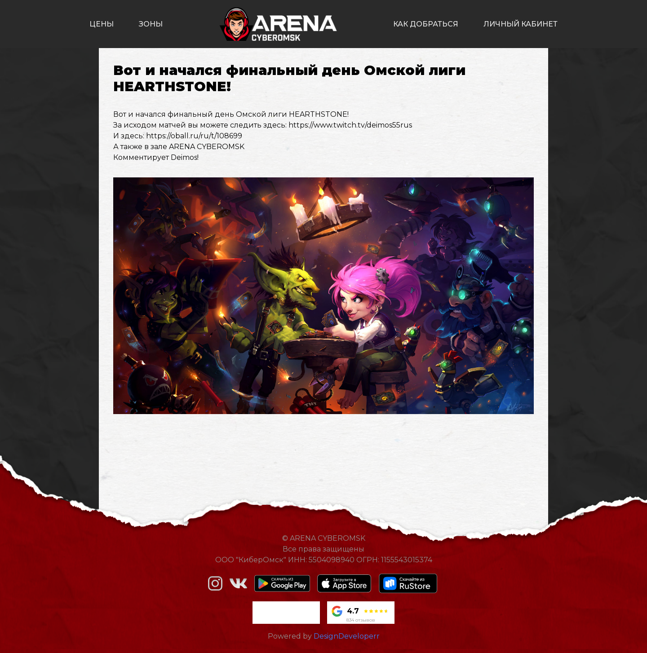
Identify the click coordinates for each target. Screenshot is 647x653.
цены (101, 24)
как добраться (425, 24)
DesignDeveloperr (347, 636)
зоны (151, 24)
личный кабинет (520, 24)
